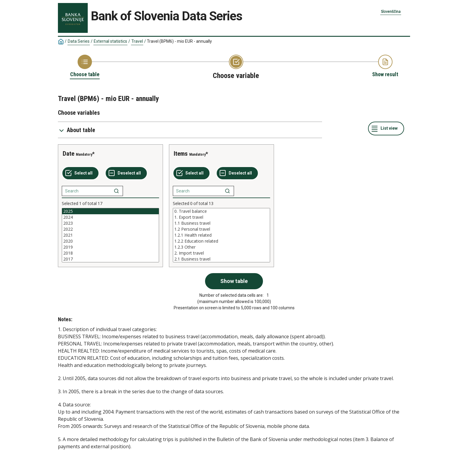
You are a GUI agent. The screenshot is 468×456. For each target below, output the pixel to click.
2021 (110, 235)
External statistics (110, 41)
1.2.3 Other (221, 247)
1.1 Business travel (221, 223)
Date (68, 153)
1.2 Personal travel (221, 229)
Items (181, 153)
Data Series (79, 41)
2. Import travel (221, 253)
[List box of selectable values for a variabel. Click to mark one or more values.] (110, 235)
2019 (110, 247)
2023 (110, 223)
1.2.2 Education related (221, 241)
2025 (110, 211)
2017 (110, 259)
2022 (110, 229)
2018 (110, 253)
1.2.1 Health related (221, 235)
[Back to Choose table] (85, 66)
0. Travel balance (221, 211)
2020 (110, 241)
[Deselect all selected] (126, 173)
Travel (137, 41)
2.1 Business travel (221, 259)
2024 (110, 217)
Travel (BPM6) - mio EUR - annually (179, 41)
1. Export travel (221, 217)
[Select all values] (80, 173)
